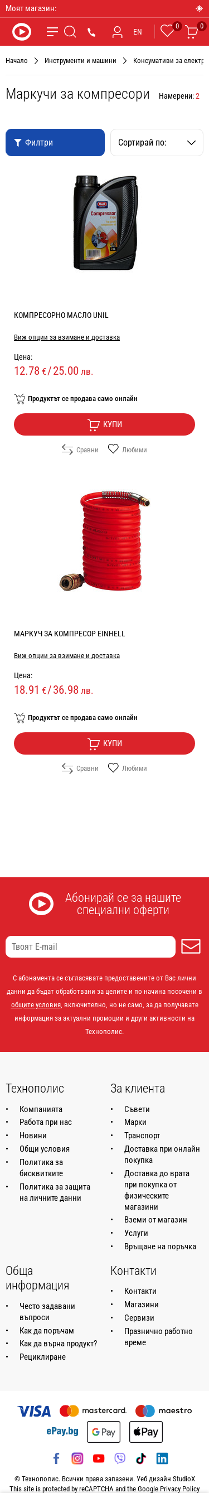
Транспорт (142, 1135)
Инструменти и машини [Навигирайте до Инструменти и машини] (80, 60)
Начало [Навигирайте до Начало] (17, 60)
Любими (127, 449)
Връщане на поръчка (160, 1246)
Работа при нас (46, 1122)
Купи (104, 425)
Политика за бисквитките (41, 1167)
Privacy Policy (180, 1489)
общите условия (36, 1005)
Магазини (141, 1304)
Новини (33, 1135)
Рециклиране (43, 1357)
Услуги (136, 1233)
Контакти (140, 1291)
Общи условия (45, 1149)
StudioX (184, 1479)
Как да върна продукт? (58, 1344)
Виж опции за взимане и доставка (67, 337)
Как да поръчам (47, 1331)
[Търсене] (70, 31)
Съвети (137, 1109)
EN (137, 31)
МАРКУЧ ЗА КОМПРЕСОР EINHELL (69, 633)
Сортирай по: (157, 142)
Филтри (33, 142)
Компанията (41, 1109)
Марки (135, 1122)
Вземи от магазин (155, 1220)
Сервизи (139, 1318)
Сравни (80, 449)
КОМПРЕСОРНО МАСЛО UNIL (61, 315)
